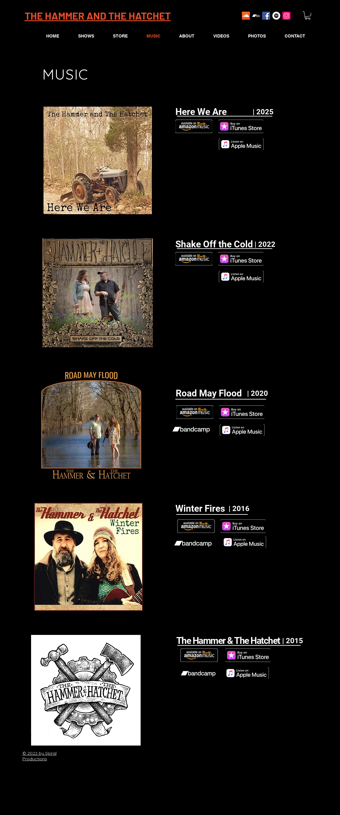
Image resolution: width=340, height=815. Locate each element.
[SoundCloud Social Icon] (246, 16)
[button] (308, 15)
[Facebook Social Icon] (266, 16)
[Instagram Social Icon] (286, 16)
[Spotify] (276, 16)
